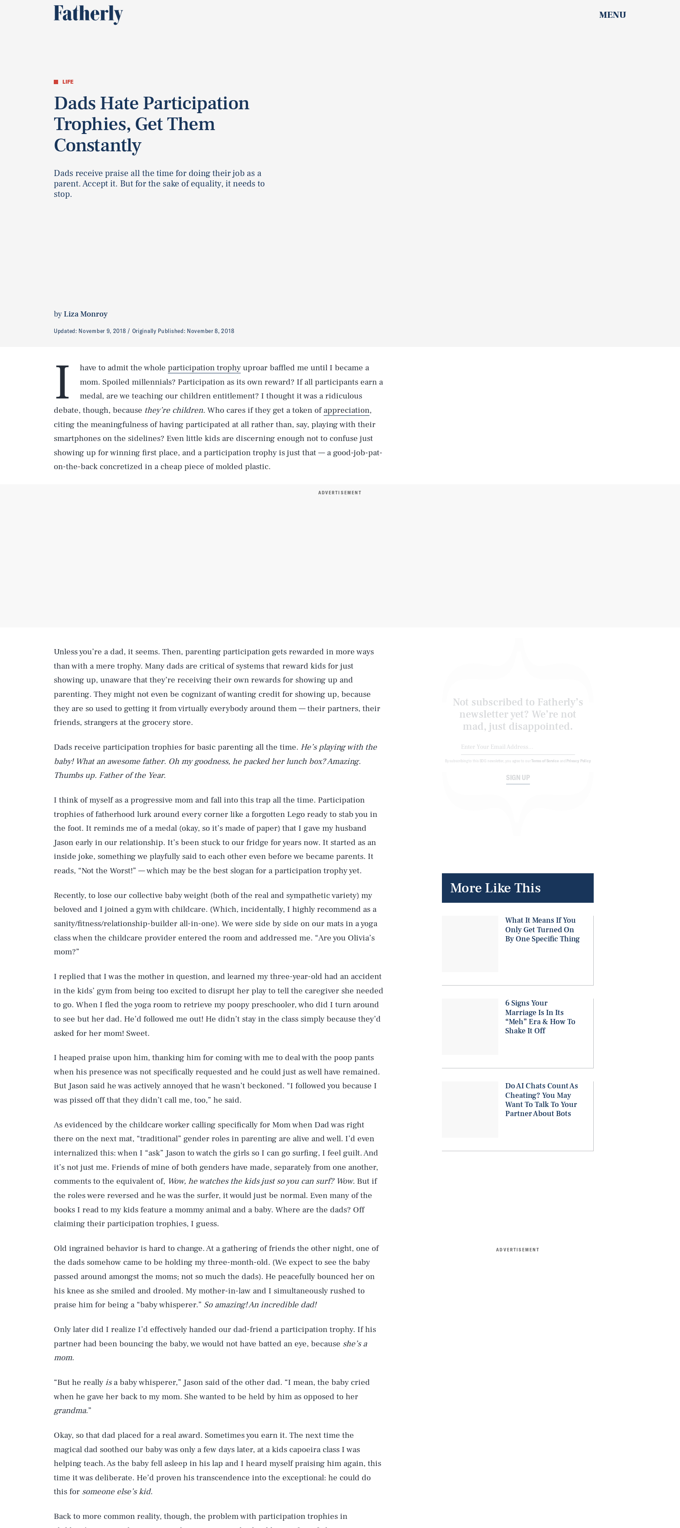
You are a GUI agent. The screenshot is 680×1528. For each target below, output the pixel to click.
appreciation (346, 410)
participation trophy (204, 367)
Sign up (518, 784)
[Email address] (518, 754)
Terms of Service (545, 767)
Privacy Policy (578, 767)
